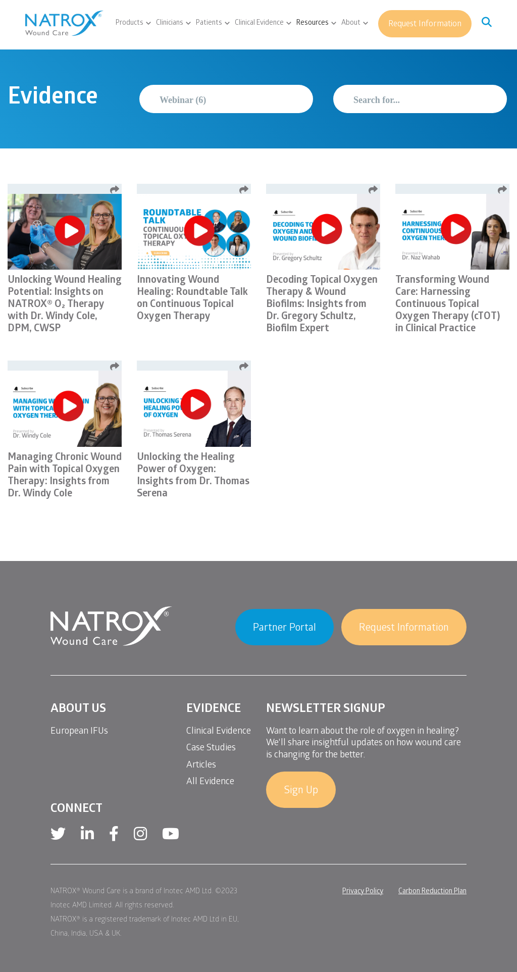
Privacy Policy (362, 892)
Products (129, 23)
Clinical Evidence (259, 23)
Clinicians (169, 23)
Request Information (424, 24)
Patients (209, 23)
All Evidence (210, 782)
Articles (201, 765)
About (350, 23)
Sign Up (301, 791)
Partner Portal (284, 629)
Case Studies (211, 748)
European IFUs (79, 732)
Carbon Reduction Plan (432, 892)
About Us (78, 709)
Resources (312, 23)
